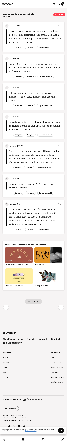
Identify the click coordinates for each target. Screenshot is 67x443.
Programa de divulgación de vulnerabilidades (17, 420)
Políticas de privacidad (10, 418)
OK (61, 430)
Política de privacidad (31, 431)
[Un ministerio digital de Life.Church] (33, 398)
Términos (23, 418)
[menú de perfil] (61, 4)
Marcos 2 (7, 16)
